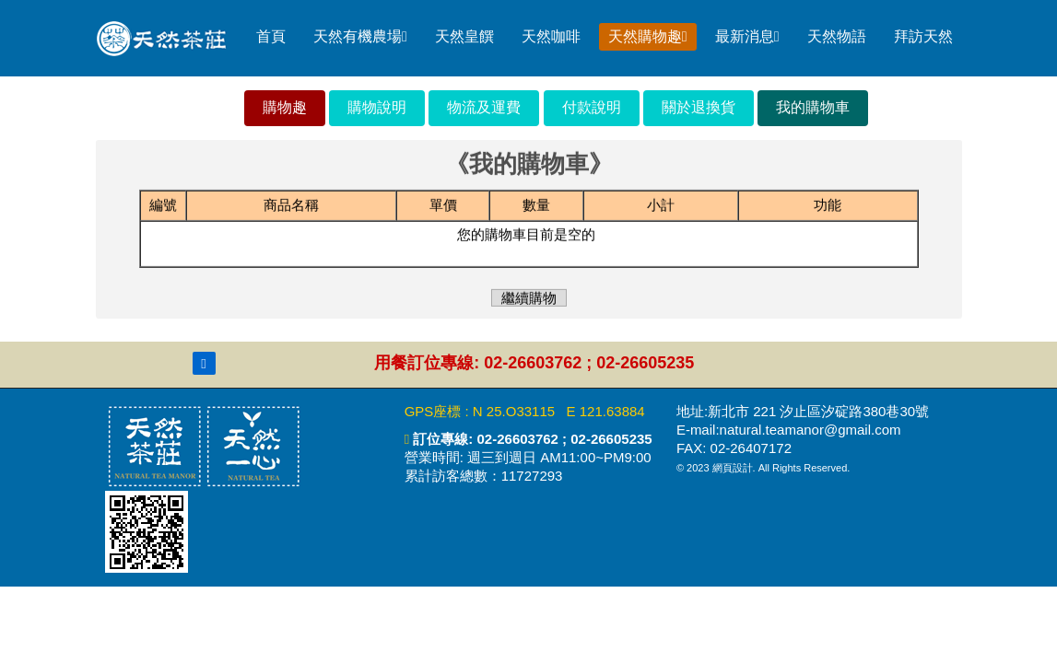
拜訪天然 (923, 36)
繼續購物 (529, 297)
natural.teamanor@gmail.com (810, 429)
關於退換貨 (698, 107)
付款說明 (591, 107)
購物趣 (285, 107)
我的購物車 (813, 107)
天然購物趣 (647, 36)
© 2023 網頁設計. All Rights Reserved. (763, 467)
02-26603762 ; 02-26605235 (562, 439)
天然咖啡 (551, 36)
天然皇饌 (464, 36)
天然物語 (836, 36)
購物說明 (376, 107)
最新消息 (747, 36)
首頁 (271, 36)
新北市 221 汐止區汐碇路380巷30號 (818, 411)
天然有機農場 (360, 36)
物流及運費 (484, 107)
